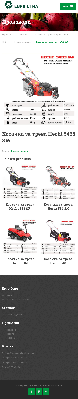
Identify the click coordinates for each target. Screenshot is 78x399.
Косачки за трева (19, 151)
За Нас (10, 295)
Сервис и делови (14, 315)
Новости (10, 334)
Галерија (11, 338)
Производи (12, 330)
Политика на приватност (18, 299)
